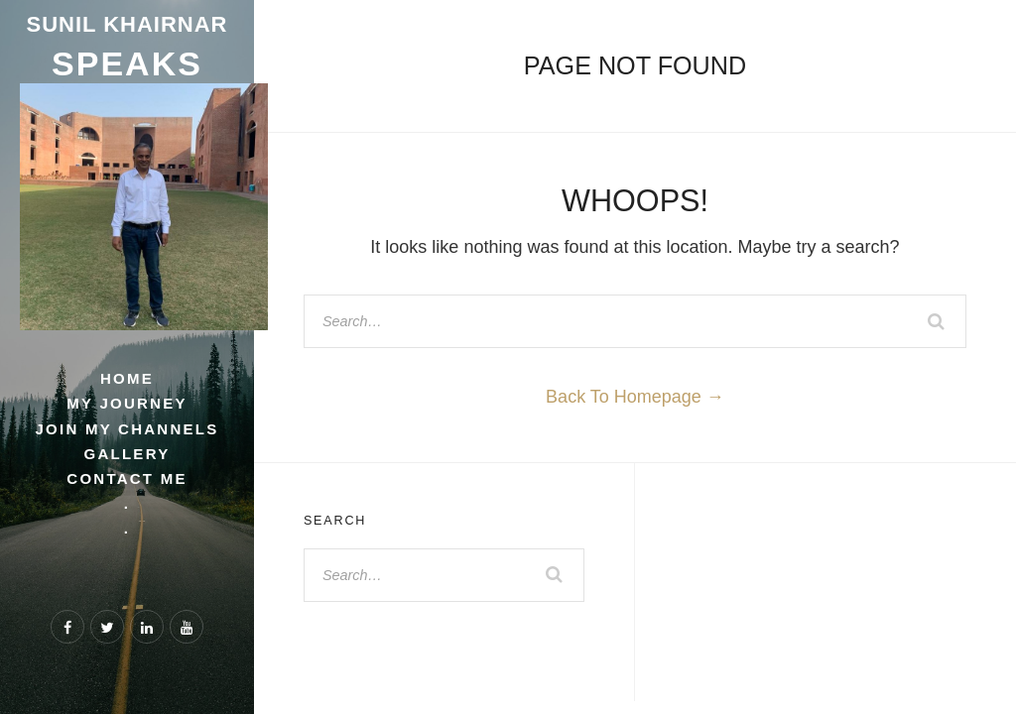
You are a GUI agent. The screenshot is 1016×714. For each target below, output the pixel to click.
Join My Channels (127, 428)
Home (127, 378)
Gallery (127, 453)
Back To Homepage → (635, 397)
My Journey (126, 403)
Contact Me (126, 478)
